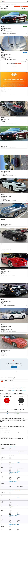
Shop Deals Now (14, 66)
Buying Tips (11, 380)
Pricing (6, 380)
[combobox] (25, 8)
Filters (7, 6)
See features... (18, 453)
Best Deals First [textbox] (24, 8)
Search (2, 380)
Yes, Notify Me (14, 367)
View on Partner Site (24, 50)
